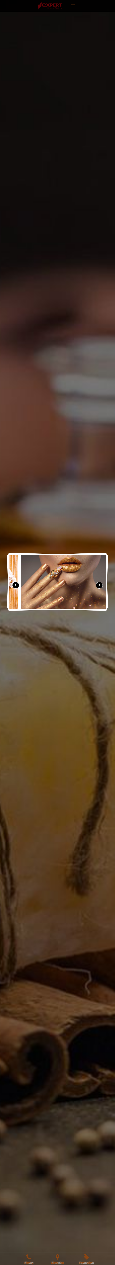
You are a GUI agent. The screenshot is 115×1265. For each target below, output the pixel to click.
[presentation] (15, 585)
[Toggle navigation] (72, 5)
